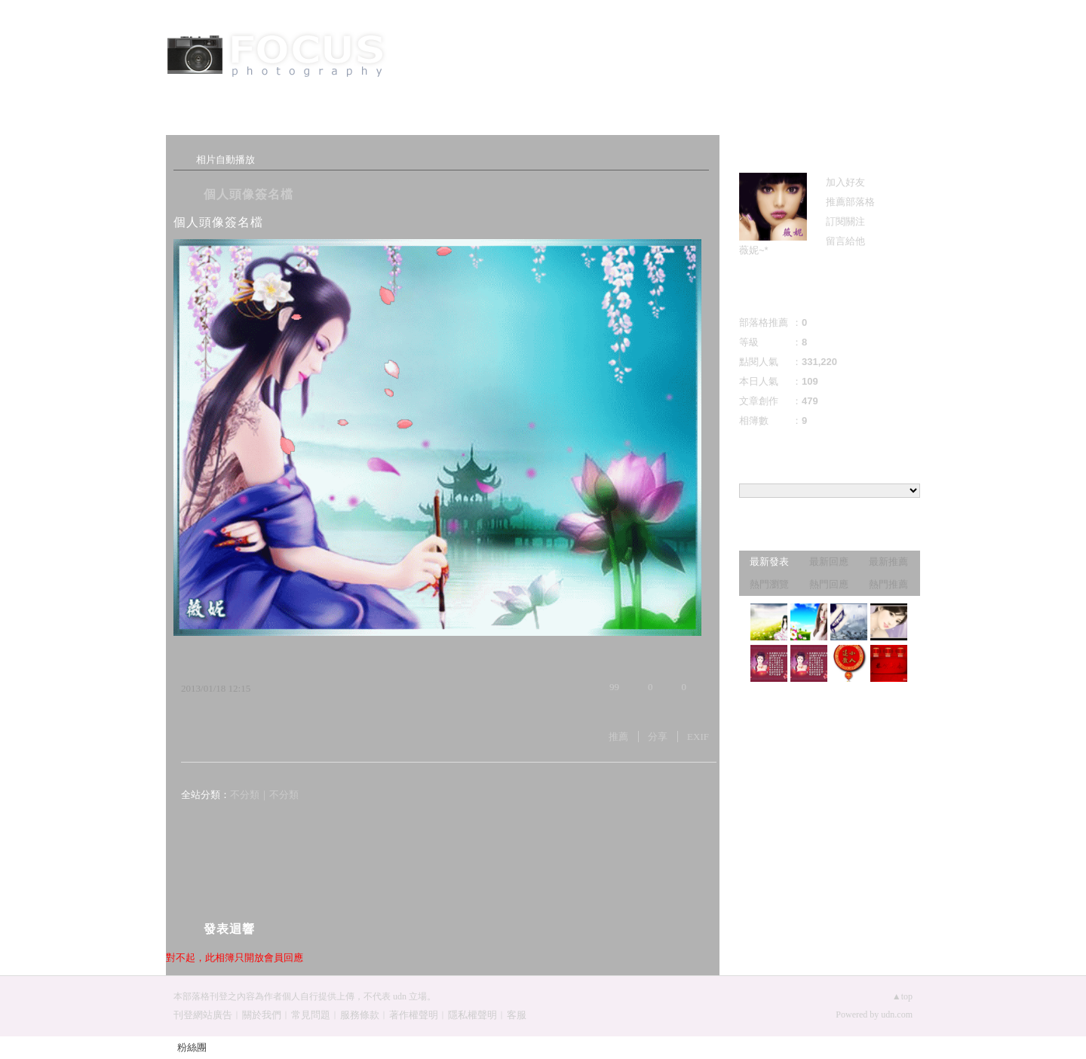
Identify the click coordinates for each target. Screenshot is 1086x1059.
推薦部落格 (850, 201)
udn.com (897, 1014)
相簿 (302, 121)
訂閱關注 (845, 221)
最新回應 (828, 561)
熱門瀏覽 (769, 584)
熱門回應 (828, 584)
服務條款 (359, 1015)
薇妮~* (753, 250)
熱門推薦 (888, 584)
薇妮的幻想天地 (505, 50)
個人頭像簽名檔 (248, 194)
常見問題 (310, 1015)
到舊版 (639, 57)
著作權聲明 (413, 1015)
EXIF (698, 736)
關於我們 (261, 1015)
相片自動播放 (225, 159)
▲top (902, 996)
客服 (516, 1015)
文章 (211, 121)
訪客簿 (392, 121)
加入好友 (845, 182)
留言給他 (845, 241)
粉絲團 (192, 1047)
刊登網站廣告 (202, 1015)
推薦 (618, 736)
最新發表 (769, 561)
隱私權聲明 (472, 1015)
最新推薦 (888, 561)
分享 (657, 736)
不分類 (244, 794)
